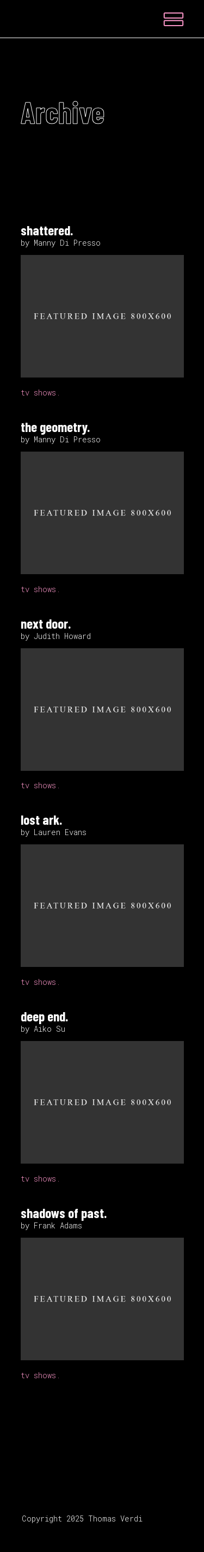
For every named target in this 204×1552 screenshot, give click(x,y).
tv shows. (40, 392)
